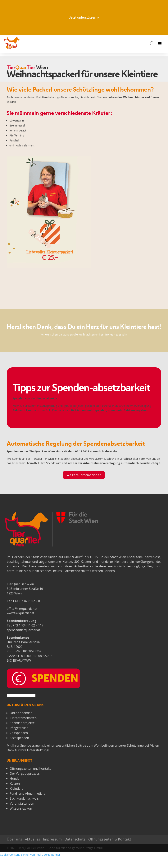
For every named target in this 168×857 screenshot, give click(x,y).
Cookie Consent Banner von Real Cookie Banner (30, 854)
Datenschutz (75, 839)
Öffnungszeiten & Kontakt (109, 839)
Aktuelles (32, 839)
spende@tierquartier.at (23, 630)
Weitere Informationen (83, 475)
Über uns (14, 839)
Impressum (52, 839)
